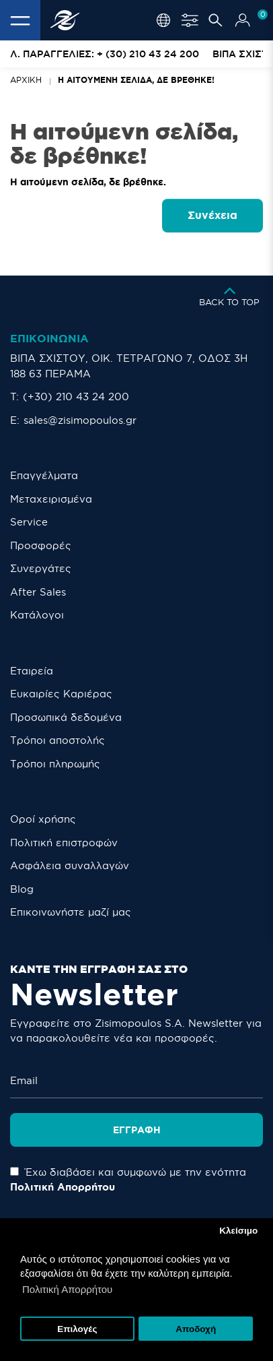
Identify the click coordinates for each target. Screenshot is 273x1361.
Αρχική (26, 79)
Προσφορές (40, 545)
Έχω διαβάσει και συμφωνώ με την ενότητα (128, 1175)
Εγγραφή (137, 1125)
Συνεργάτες (40, 568)
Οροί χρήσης (43, 819)
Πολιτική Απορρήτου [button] (67, 1289)
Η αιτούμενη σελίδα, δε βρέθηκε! (136, 79)
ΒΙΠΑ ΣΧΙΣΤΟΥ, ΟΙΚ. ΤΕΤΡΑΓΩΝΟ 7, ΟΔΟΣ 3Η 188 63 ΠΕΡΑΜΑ (128, 365)
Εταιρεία (31, 670)
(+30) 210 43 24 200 (76, 396)
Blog (22, 889)
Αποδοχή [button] (196, 1329)
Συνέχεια (212, 215)
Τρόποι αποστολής (57, 740)
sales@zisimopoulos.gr (80, 420)
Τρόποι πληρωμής (55, 763)
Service (29, 522)
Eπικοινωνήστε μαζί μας (70, 912)
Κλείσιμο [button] (238, 1231)
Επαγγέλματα (44, 475)
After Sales (38, 592)
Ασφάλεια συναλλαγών (69, 865)
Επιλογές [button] (77, 1329)
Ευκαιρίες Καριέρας (61, 693)
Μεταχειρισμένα (51, 499)
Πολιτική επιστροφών (64, 842)
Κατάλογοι (37, 615)
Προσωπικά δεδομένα (66, 717)
